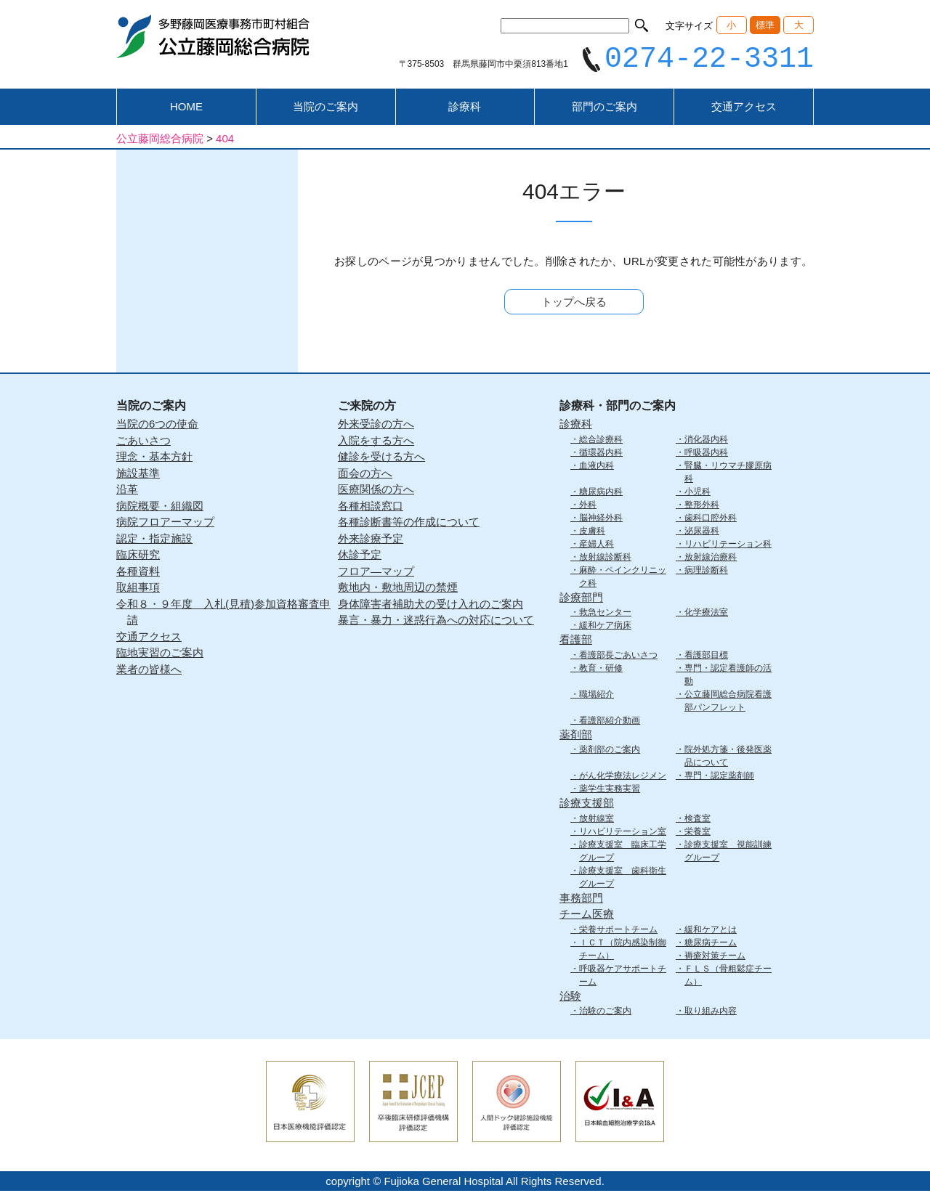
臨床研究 (138, 556)
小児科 (697, 493)
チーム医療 (586, 916)
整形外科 (701, 506)
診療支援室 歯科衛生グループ (622, 878)
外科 (588, 506)
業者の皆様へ (149, 670)
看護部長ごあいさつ (618, 656)
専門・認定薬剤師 (719, 778)
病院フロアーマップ (165, 524)
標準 (765, 25)
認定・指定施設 (154, 540)
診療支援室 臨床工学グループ (622, 852)
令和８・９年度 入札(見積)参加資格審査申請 (223, 613)
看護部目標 (706, 656)
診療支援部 (586, 805)
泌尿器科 (701, 532)
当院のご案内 (325, 108)
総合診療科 (601, 441)
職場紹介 (596, 696)
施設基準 (138, 474)
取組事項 (138, 589)
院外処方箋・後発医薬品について (728, 758)
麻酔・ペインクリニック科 (622, 578)
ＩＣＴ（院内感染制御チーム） (622, 950)
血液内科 (596, 467)
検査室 (697, 820)
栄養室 (697, 833)
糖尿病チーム (710, 944)
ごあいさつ (143, 442)
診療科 (464, 108)
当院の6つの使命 (157, 426)
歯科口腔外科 (710, 519)
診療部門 (581, 599)
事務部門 (581, 899)
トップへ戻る (574, 304)
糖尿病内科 (601, 493)
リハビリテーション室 (622, 833)
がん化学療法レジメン (622, 778)
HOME (186, 108)
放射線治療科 (710, 558)
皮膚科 (592, 532)
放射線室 (596, 820)
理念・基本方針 (154, 458)
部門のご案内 (604, 108)
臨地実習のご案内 (159, 654)
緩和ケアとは (710, 931)
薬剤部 (575, 736)
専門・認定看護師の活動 (728, 676)
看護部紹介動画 (609, 722)
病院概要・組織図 (159, 507)
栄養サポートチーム (618, 931)
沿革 (127, 491)
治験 (570, 997)
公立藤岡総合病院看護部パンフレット (728, 702)
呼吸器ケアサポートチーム (622, 976)
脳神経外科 (601, 519)
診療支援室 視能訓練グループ (728, 852)
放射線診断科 (605, 558)
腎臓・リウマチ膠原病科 (728, 473)
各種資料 (138, 572)
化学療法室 (706, 614)
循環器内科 (601, 454)
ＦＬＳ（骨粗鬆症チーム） (728, 976)
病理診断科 (706, 571)
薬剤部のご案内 (609, 751)
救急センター (605, 614)
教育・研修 (601, 669)
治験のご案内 (605, 1013)
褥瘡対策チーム (714, 957)
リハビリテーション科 (728, 545)
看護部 (575, 641)
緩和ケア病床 (605, 627)
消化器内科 (706, 441)
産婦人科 (596, 545)
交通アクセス (744, 108)
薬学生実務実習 (609, 791)
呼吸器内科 (706, 454)
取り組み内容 (710, 1013)
